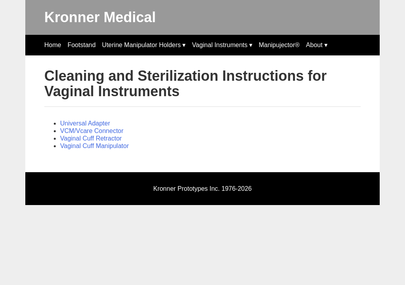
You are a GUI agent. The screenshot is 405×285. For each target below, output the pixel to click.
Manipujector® (279, 45)
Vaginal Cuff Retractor (91, 138)
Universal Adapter (85, 123)
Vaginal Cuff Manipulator (94, 145)
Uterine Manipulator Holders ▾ (144, 45)
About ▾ (316, 45)
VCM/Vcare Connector (91, 130)
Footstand (82, 45)
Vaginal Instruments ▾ (222, 45)
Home (52, 45)
